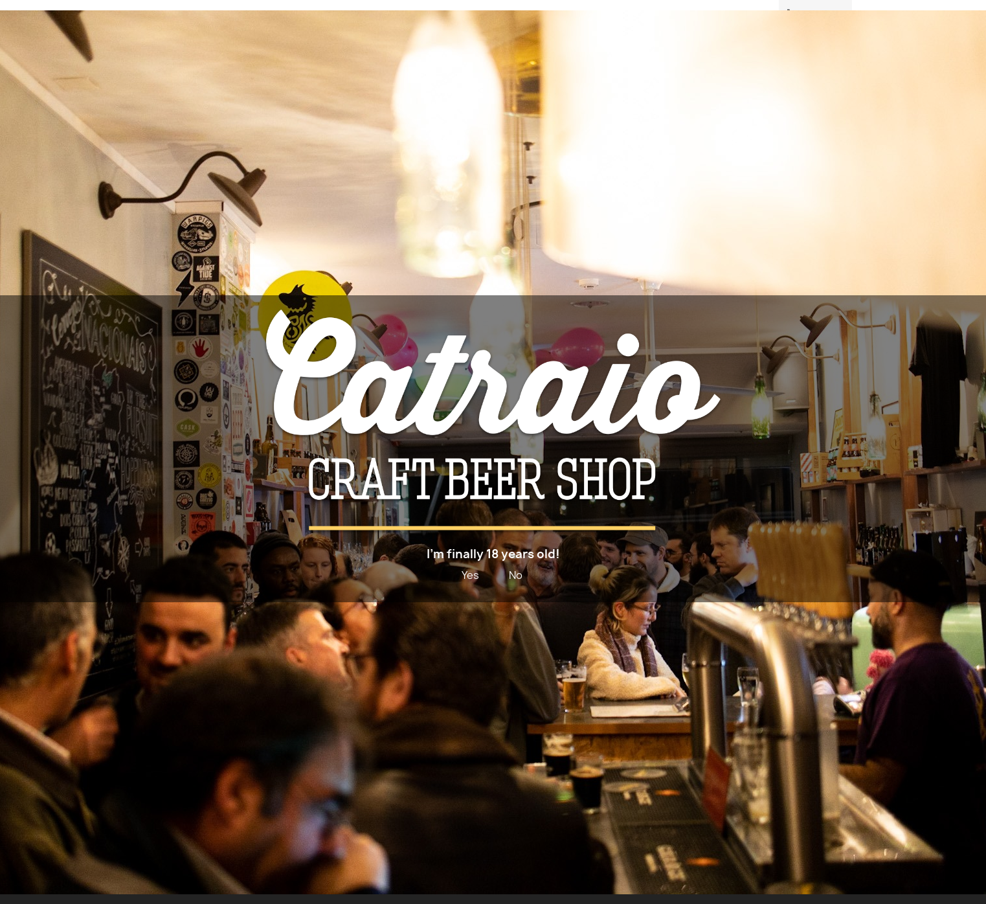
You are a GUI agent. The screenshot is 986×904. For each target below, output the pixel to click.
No (515, 575)
